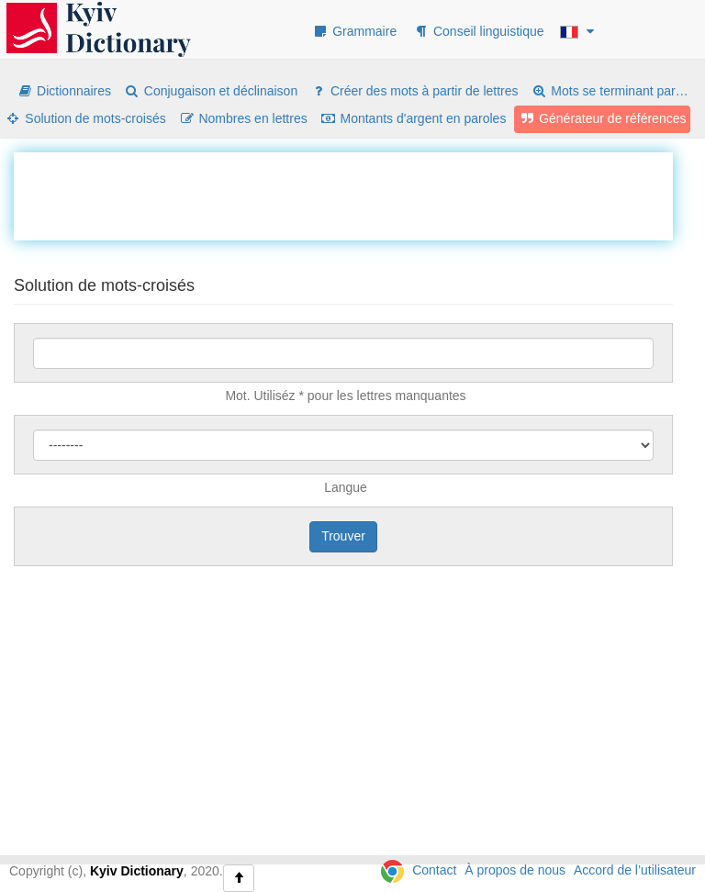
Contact (434, 870)
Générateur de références (602, 118)
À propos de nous (514, 870)
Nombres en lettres (243, 118)
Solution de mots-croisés (86, 118)
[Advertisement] (348, 193)
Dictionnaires (64, 91)
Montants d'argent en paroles (413, 118)
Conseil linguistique (478, 31)
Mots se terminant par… (609, 91)
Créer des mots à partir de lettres (414, 91)
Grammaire (354, 31)
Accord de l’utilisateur (635, 870)
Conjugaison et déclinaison (210, 91)
